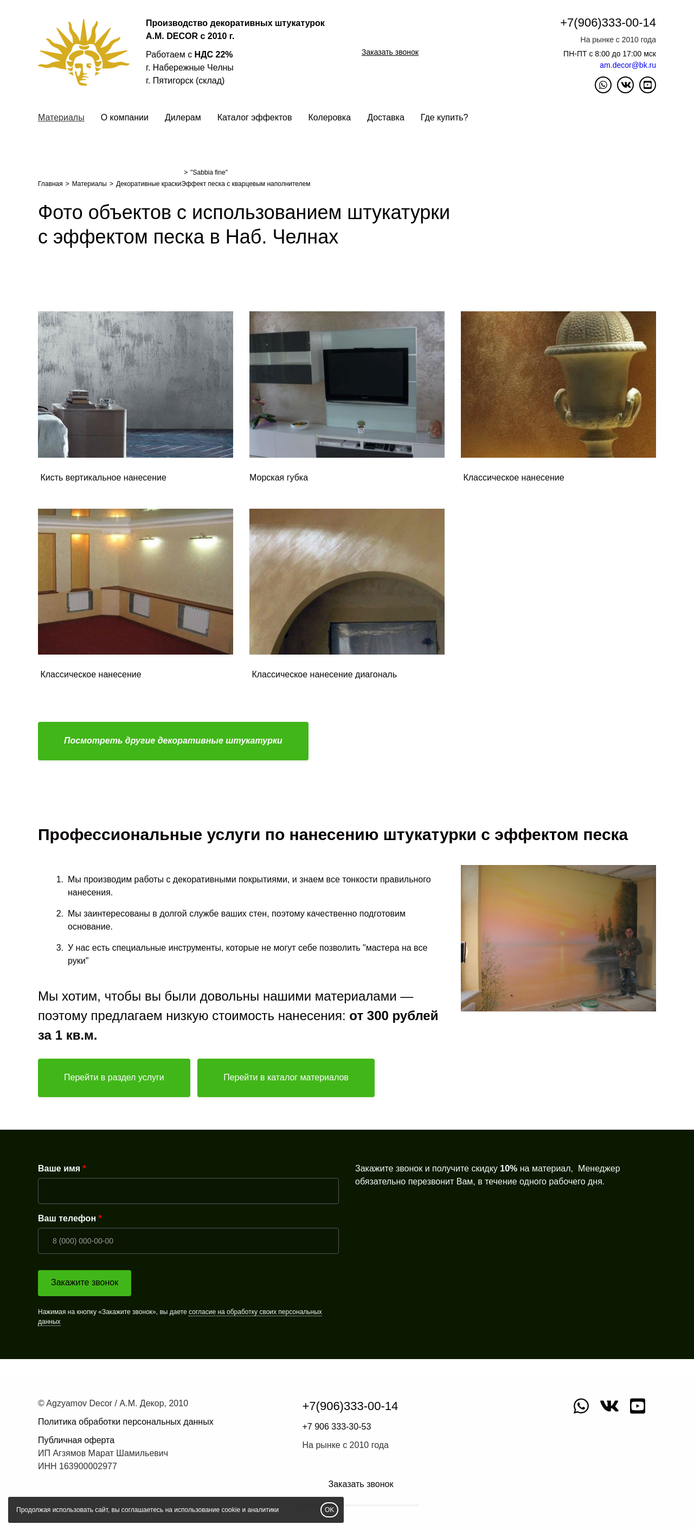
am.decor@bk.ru (628, 65)
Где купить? (444, 117)
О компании (125, 117)
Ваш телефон (67, 1218)
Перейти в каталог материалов (286, 1077)
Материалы (61, 117)
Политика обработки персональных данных (126, 1421)
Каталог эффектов (254, 117)
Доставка (385, 117)
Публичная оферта (76, 1440)
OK (329, 1510)
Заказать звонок (390, 52)
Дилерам (183, 117)
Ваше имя (59, 1168)
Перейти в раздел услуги (114, 1077)
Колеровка (329, 117)
